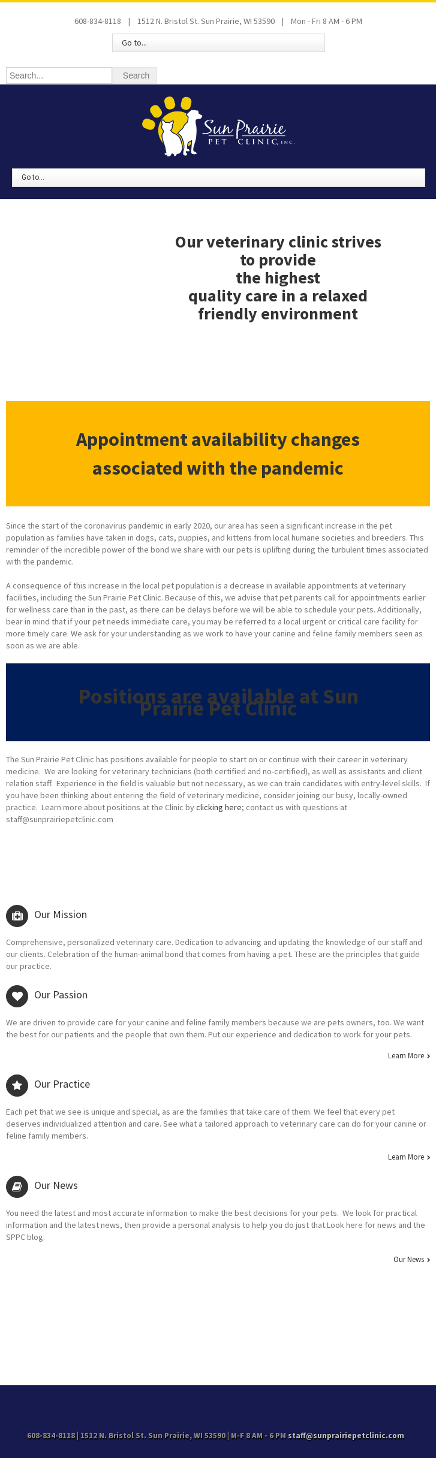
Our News (408, 1259)
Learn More (406, 1056)
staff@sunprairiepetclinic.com (346, 1435)
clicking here (219, 807)
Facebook (217, 1401)
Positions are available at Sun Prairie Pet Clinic (218, 702)
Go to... (134, 42)
